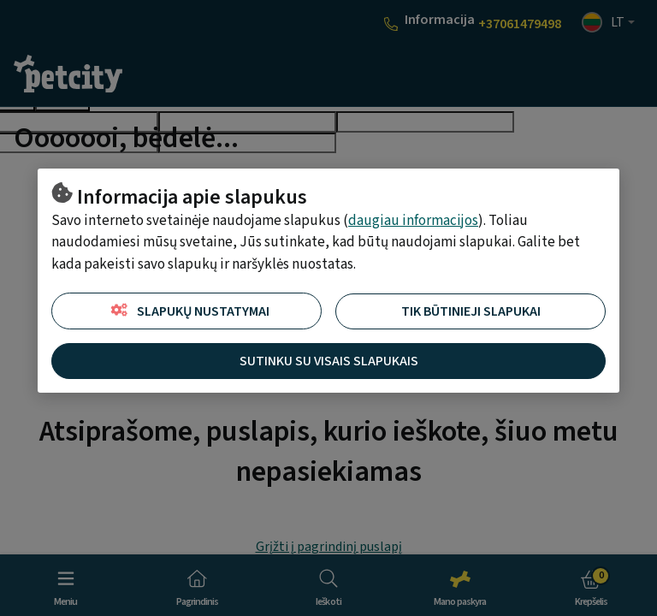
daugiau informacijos (413, 220)
